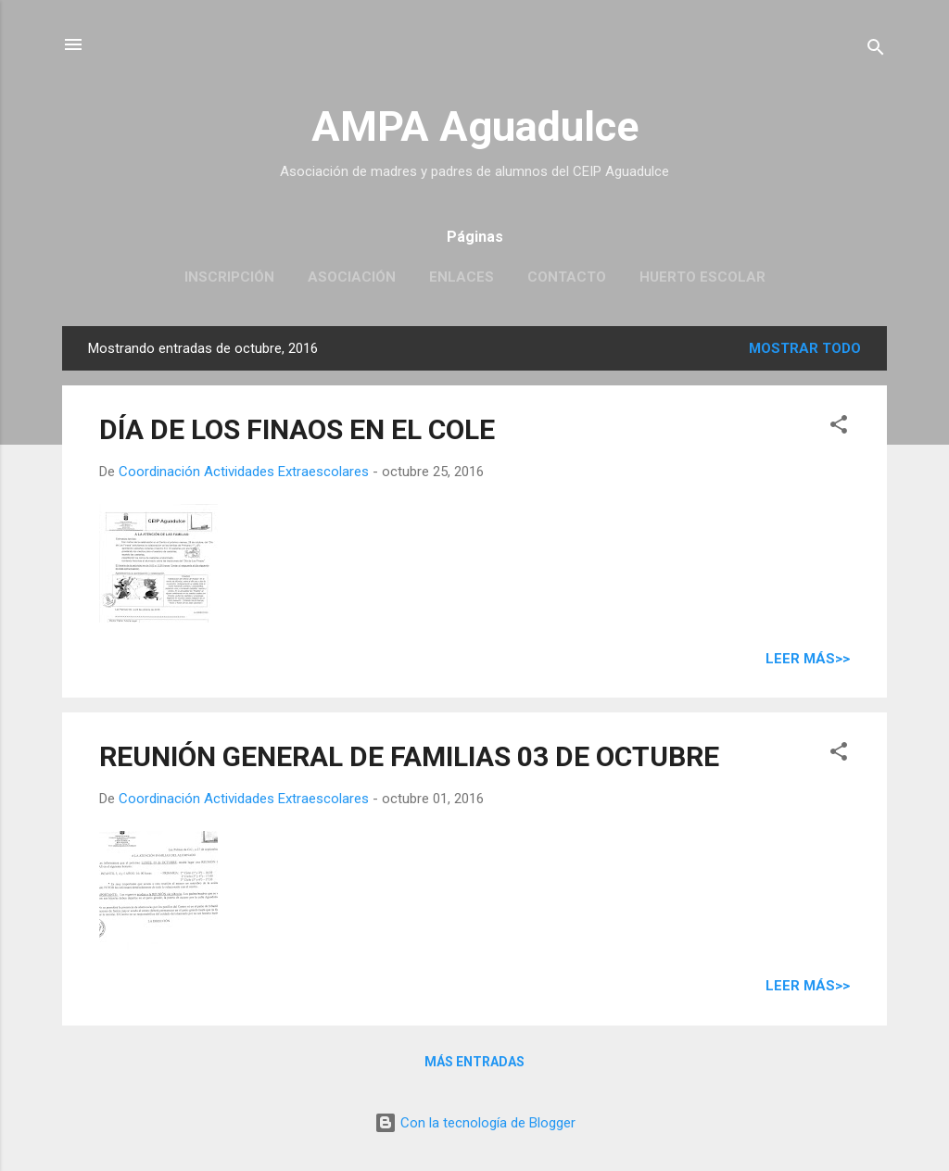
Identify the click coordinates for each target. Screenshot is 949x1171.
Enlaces (461, 277)
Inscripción (229, 277)
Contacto (566, 277)
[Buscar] (876, 50)
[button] (839, 427)
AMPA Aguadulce (475, 126)
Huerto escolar (702, 277)
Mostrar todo (805, 348)
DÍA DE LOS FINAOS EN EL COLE (297, 429)
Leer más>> (808, 658)
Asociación (352, 277)
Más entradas (474, 1061)
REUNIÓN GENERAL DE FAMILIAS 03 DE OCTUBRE (409, 756)
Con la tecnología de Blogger (475, 1122)
